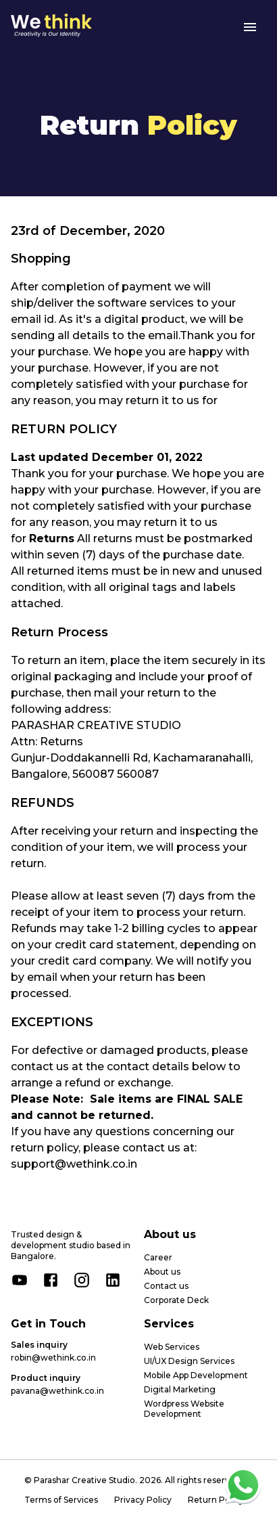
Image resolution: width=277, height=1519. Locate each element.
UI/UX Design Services (189, 1361)
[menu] (250, 27)
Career (158, 1257)
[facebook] (50, 1280)
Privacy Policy (143, 1500)
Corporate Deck (176, 1300)
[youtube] (19, 1280)
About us (162, 1272)
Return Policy (216, 1500)
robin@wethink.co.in (53, 1357)
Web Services (171, 1347)
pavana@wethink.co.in (57, 1391)
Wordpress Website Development (184, 1409)
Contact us (166, 1286)
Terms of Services (61, 1500)
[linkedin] (113, 1280)
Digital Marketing (180, 1389)
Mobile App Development (196, 1375)
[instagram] (82, 1280)
